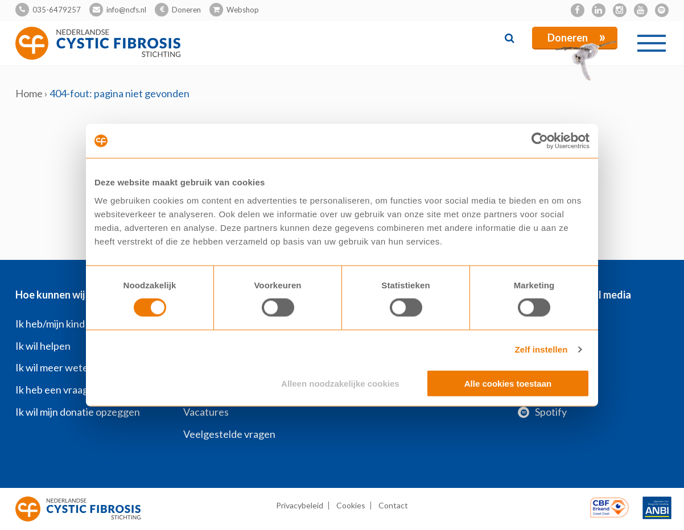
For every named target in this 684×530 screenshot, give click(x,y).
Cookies (350, 505)
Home (29, 93)
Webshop (242, 9)
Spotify (542, 411)
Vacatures (206, 411)
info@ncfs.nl (126, 9)
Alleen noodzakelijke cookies (340, 383)
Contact (393, 505)
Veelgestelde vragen (229, 434)
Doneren (186, 9)
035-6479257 (56, 9)
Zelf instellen (540, 349)
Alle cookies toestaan (507, 383)
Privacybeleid (299, 505)
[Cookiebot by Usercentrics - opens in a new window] (540, 141)
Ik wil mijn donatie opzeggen (77, 411)
